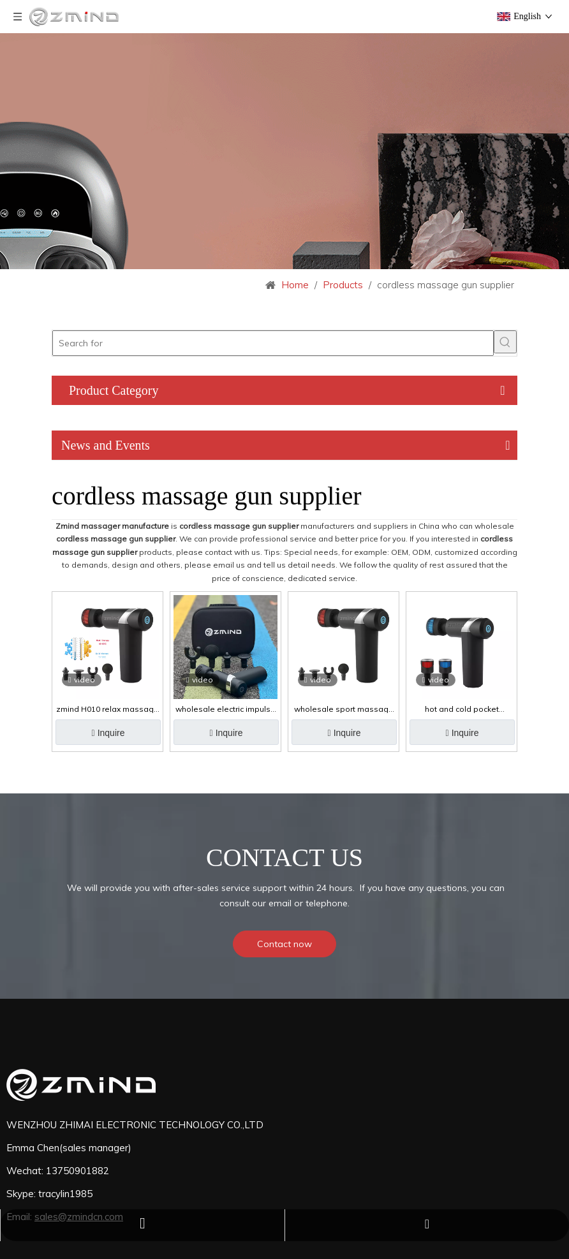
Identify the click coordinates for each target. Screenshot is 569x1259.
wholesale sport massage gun (344, 709)
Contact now (284, 944)
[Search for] (273, 343)
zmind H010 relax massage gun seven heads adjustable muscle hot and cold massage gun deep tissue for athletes (107, 709)
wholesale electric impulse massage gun (225, 709)
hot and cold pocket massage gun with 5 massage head (461, 709)
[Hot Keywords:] (505, 341)
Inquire (109, 733)
